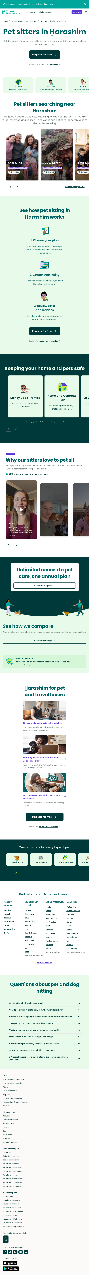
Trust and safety (10, 1091)
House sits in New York (12, 1207)
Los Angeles (51, 922)
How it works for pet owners (14, 1079)
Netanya (28, 937)
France (69, 929)
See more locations (34, 955)
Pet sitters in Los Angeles (13, 1171)
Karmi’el (7, 918)
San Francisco (52, 941)
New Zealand (72, 933)
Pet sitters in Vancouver (12, 1182)
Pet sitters (7, 1152)
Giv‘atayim (29, 944)
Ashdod (28, 925)
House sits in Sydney (11, 1215)
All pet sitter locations (12, 1186)
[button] (21, 509)
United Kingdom (73, 911)
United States (72, 907)
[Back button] (10, 187)
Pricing (5, 1087)
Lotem (6, 925)
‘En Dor (7, 933)
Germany (70, 922)
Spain (68, 926)
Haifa (27, 918)
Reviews (6, 1106)
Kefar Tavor (9, 921)
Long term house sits (11, 1200)
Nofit (27, 952)
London (49, 907)
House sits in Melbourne (12, 1219)
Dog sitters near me (11, 1160)
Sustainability (8, 1123)
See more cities (53, 952)
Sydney (49, 911)
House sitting (8, 1196)
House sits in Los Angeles (13, 1211)
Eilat (26, 929)
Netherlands (71, 937)
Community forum (11, 1119)
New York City (51, 918)
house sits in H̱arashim (48, 64)
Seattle (49, 937)
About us (6, 1116)
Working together (10, 1142)
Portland (49, 945)
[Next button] (18, 187)
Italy (68, 941)
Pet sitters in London (11, 1163)
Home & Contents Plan (12, 1098)
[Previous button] (9, 545)
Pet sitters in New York (12, 1167)
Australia (70, 914)
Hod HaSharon (31, 933)
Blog (4, 1131)
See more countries (75, 952)
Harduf (7, 914)
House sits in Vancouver (12, 1223)
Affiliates (6, 1138)
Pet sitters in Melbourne (12, 1179)
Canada (70, 918)
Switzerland (71, 948)
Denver (49, 948)
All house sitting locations (13, 1226)
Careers (6, 1127)
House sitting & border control (15, 1102)
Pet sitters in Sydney (11, 1175)
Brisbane (49, 929)
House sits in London (11, 1204)
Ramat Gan (30, 921)
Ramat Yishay (10, 929)
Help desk (7, 1094)
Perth (48, 926)
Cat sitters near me (11, 1156)
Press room (7, 1135)
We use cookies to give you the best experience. (28, 4)
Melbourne (50, 914)
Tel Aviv (28, 910)
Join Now (77, 12)
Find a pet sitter (30, 12)
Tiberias (7, 910)
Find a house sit (45, 12)
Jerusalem (29, 914)
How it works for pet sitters (14, 1083)
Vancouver (50, 933)
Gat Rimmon (30, 940)
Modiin (28, 948)
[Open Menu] (86, 12)
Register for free (44, 54)
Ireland (69, 945)
